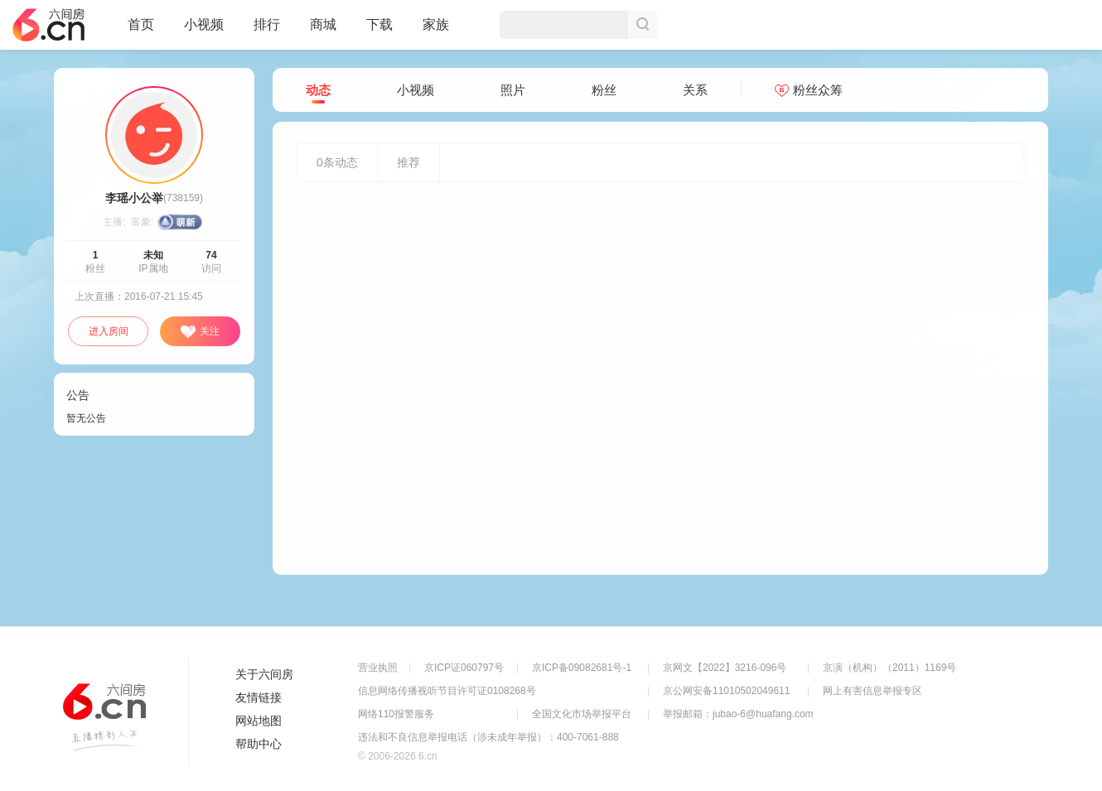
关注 (200, 332)
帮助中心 (258, 743)
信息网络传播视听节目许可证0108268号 (447, 691)
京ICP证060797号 (464, 667)
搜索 (643, 25)
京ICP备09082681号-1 (581, 667)
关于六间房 (264, 674)
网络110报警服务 (396, 714)
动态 (318, 91)
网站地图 (258, 720)
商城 (323, 31)
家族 (436, 31)
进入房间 (108, 331)
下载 (379, 24)
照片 (512, 90)
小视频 (204, 31)
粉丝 (604, 90)
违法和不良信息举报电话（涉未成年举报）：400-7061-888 (488, 737)
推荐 (408, 162)
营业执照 (378, 667)
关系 (695, 90)
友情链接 (258, 697)
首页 (141, 31)
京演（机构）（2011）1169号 (889, 667)
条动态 (337, 162)
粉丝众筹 (809, 90)
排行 (267, 24)
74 (210, 255)
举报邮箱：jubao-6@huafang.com (738, 714)
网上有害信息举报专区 (872, 691)
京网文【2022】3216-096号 (724, 667)
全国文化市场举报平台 (581, 714)
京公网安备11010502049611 (726, 691)
